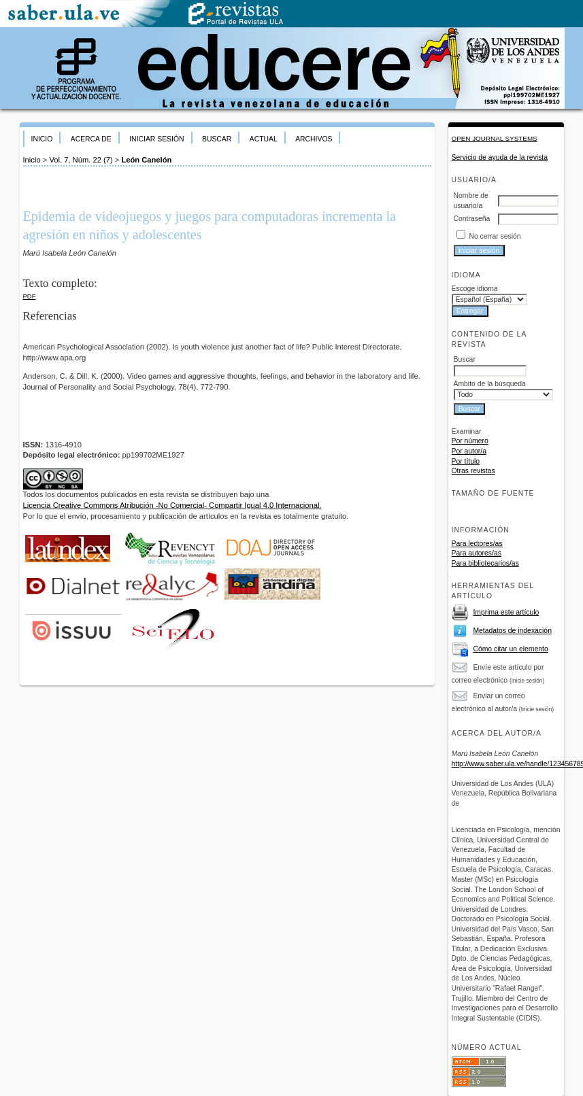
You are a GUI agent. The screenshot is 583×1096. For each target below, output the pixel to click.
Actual (264, 139)
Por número (470, 441)
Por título (466, 461)
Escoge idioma (475, 288)
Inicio (42, 139)
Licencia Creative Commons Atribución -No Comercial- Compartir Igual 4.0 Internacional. (172, 505)
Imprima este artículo (506, 612)
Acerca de (91, 139)
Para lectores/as (477, 543)
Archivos (313, 139)
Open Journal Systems (494, 138)
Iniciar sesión (156, 139)
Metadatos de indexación (512, 630)
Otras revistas (473, 471)
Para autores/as (476, 553)
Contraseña (472, 218)
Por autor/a (469, 451)
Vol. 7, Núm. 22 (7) (80, 160)
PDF (29, 296)
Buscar (216, 139)
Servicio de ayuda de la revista (500, 157)
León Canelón (146, 160)
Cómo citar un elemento (510, 649)
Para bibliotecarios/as (485, 563)
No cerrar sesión (494, 236)
